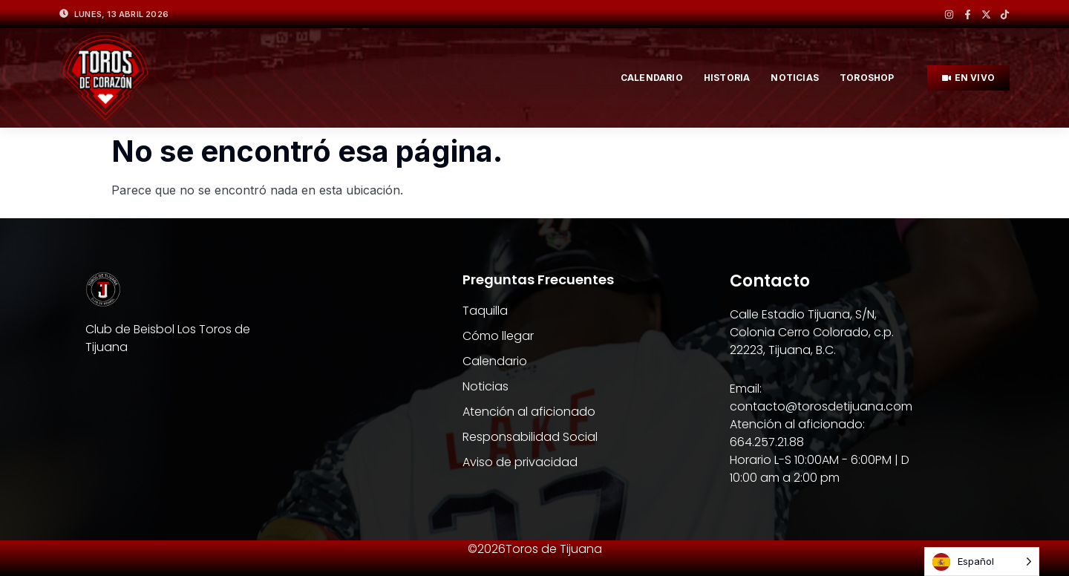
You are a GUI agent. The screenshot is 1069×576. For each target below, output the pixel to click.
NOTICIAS (795, 77)
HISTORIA (727, 77)
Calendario (652, 77)
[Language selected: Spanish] (981, 561)
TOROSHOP (867, 77)
